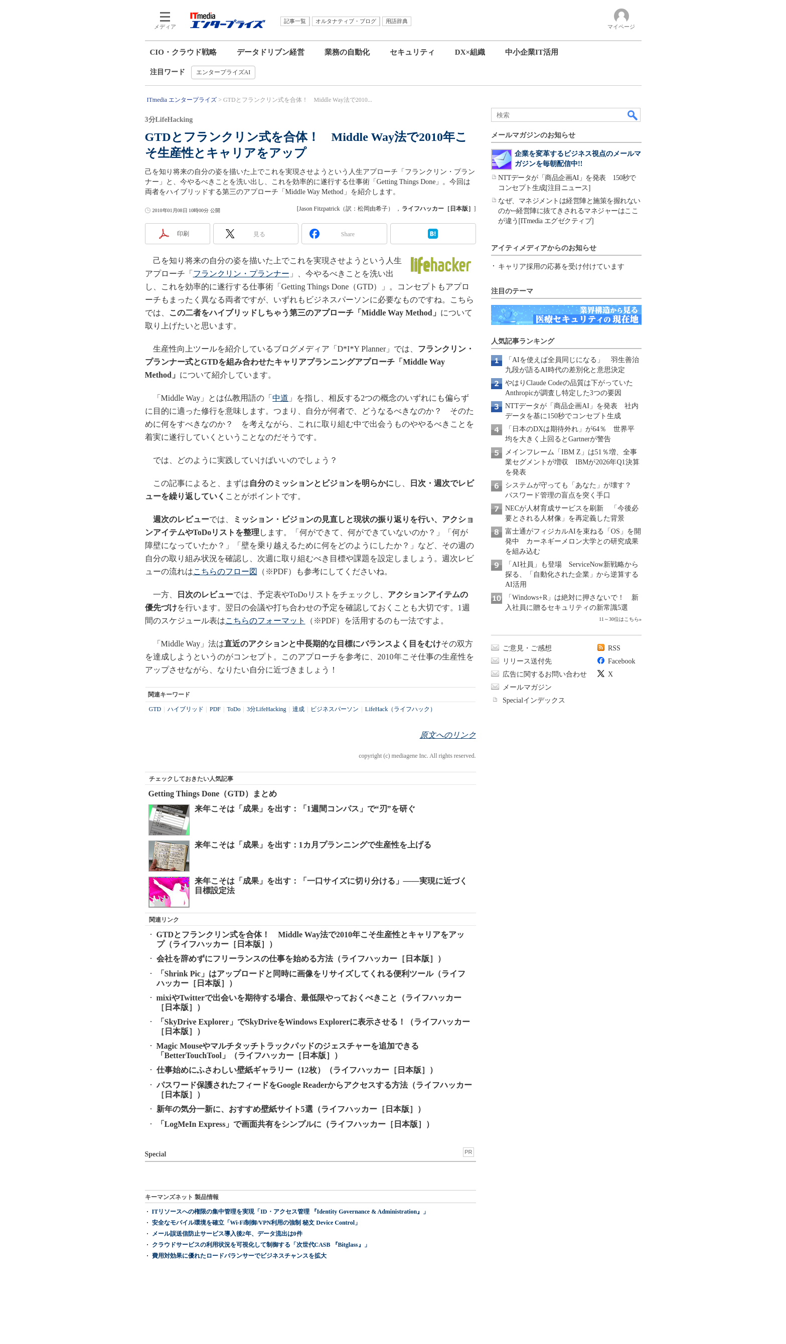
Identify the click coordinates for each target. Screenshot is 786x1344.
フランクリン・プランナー (241, 273)
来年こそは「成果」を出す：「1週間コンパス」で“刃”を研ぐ (305, 808)
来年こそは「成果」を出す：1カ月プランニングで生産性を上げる (313, 845)
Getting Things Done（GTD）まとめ (212, 793)
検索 (633, 115)
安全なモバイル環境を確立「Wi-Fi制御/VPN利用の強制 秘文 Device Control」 (256, 1222)
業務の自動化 (347, 52)
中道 (280, 398)
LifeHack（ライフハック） (400, 709)
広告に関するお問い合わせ (545, 674)
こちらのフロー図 (225, 571)
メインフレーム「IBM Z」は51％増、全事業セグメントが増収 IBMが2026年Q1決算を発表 (572, 462)
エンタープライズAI (223, 72)
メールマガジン (527, 687)
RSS (614, 648)
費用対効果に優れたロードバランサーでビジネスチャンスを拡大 (239, 1255)
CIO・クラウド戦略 (183, 52)
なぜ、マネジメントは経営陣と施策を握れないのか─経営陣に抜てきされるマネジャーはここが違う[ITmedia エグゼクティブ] (569, 211)
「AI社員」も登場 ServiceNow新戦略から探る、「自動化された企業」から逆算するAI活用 (572, 574)
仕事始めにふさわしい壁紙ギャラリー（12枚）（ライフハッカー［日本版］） (296, 1070)
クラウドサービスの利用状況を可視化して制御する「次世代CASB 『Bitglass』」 (261, 1244)
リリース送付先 (527, 661)
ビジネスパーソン (334, 709)
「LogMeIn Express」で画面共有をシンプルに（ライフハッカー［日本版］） (295, 1124)
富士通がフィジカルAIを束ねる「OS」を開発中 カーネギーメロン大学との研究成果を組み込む (573, 541)
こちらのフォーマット (265, 620)
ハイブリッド (186, 709)
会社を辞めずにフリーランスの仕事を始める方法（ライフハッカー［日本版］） (300, 958)
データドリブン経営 (270, 52)
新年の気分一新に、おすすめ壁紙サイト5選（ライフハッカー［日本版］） (290, 1109)
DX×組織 (470, 52)
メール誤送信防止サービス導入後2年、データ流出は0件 (227, 1233)
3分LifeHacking (266, 709)
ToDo (233, 709)
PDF (215, 709)
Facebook (621, 661)
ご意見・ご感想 (527, 648)
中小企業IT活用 (531, 52)
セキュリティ (412, 52)
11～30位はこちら (619, 619)
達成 (298, 709)
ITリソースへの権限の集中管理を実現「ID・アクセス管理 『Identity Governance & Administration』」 (290, 1211)
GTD (155, 709)
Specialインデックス (534, 700)
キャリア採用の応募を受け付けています (561, 266)
